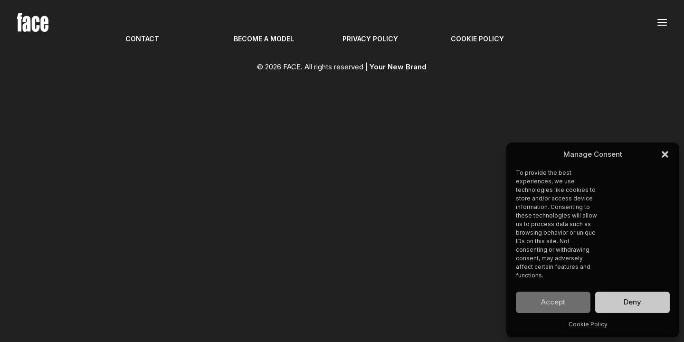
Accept (553, 301)
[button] (665, 154)
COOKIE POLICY (477, 39)
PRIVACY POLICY (370, 39)
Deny (632, 301)
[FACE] (32, 22)
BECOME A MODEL (264, 39)
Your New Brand (398, 66)
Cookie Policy (588, 324)
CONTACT (142, 39)
